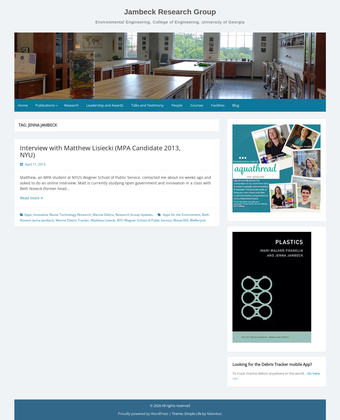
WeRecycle (198, 220)
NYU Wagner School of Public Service (144, 220)
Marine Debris (103, 214)
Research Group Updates (134, 214)
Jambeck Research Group (170, 12)
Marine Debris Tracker (72, 220)
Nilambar (214, 413)
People (176, 105)
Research (71, 105)
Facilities (217, 105)
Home (23, 105)
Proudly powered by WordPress (143, 413)
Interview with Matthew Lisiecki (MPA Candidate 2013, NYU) (100, 151)
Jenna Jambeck (43, 220)
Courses (196, 105)
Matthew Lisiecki (103, 220)
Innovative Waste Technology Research (62, 214)
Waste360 (180, 220)
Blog (235, 105)
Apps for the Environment (181, 214)
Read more (39, 198)
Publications (45, 105)
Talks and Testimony (147, 105)
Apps (28, 214)
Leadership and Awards (104, 105)
